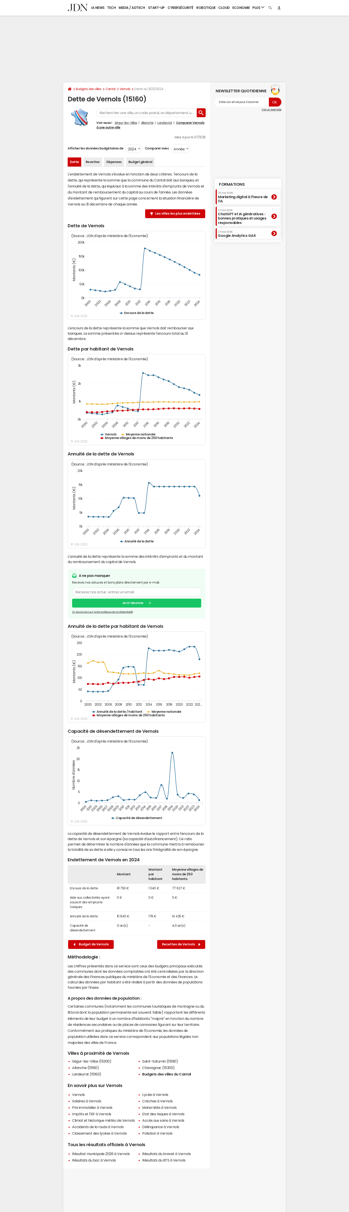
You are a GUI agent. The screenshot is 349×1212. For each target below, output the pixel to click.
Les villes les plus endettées (177, 213)
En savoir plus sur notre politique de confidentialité (102, 611)
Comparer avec (156, 148)
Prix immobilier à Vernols (92, 1107)
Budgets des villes (88, 89)
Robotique (206, 7)
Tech (111, 7)
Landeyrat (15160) (86, 1074)
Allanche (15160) (85, 1067)
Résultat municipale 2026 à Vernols (101, 1154)
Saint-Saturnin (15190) (160, 1061)
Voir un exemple (271, 109)
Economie (241, 7)
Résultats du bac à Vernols (94, 1160)
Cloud (224, 7)
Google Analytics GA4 (237, 234)
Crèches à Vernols (157, 1101)
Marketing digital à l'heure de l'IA (243, 197)
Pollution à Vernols (157, 1133)
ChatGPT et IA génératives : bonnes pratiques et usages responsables (242, 216)
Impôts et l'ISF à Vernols (91, 1114)
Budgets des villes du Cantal (166, 1074)
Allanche (147, 122)
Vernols (125, 89)
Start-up (156, 7)
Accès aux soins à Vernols (163, 1120)
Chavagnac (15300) (158, 1067)
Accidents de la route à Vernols (98, 1127)
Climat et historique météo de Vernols (103, 1120)
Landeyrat (164, 122)
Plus (258, 7)
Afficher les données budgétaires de (95, 148)
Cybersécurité (180, 7)
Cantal (110, 89)
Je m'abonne (132, 602)
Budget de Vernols (91, 944)
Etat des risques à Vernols (163, 1114)
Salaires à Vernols (86, 1101)
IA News (98, 7)
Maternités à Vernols (159, 1107)
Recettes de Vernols (181, 944)
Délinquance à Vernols (160, 1127)
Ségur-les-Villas (126, 122)
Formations (232, 184)
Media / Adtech (132, 7)
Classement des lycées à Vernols (99, 1133)
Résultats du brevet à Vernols (166, 1154)
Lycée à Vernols (155, 1094)
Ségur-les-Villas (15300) (91, 1061)
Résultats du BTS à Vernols (164, 1160)
